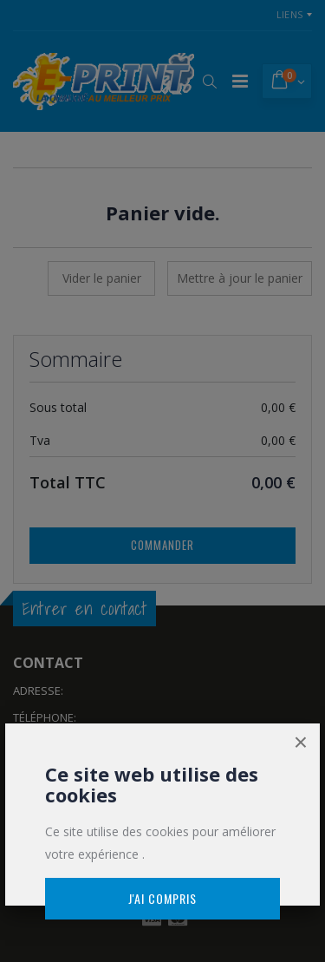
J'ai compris (162, 898)
